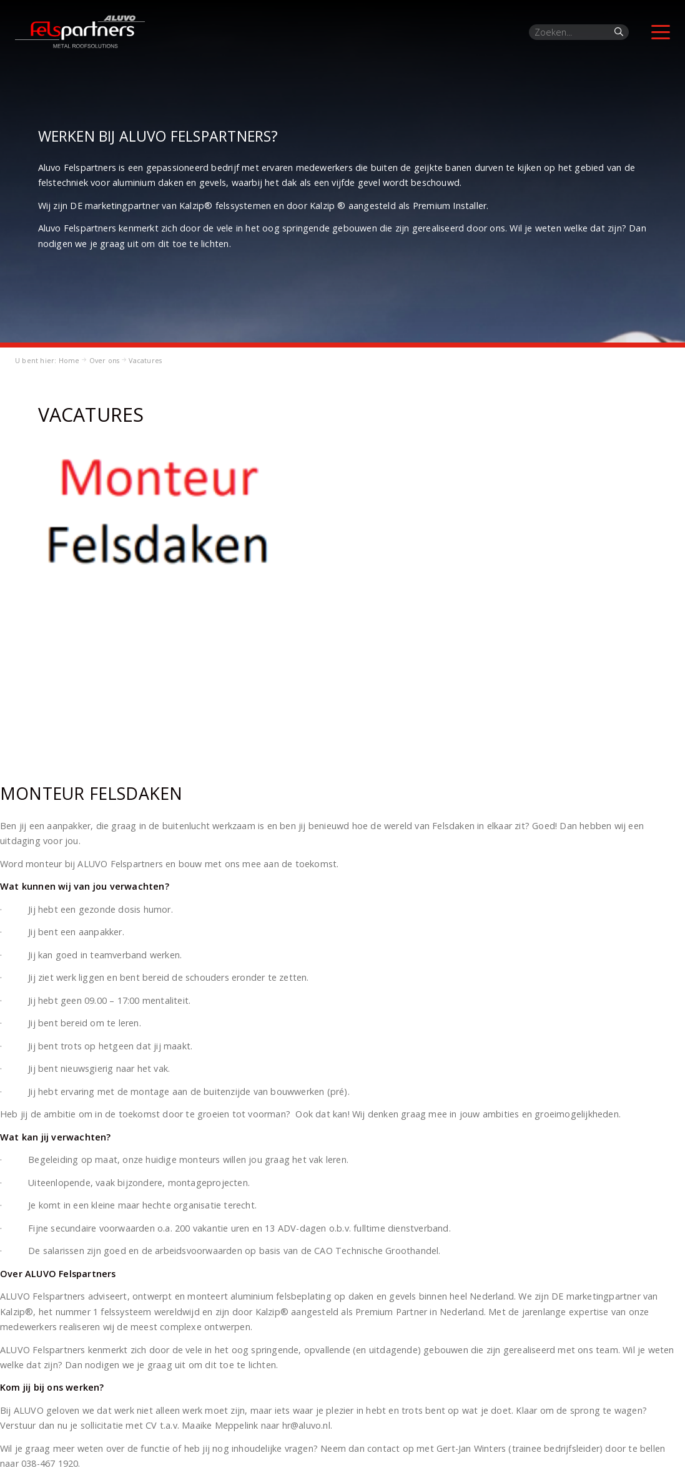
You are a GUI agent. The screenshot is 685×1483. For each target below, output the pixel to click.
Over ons (104, 360)
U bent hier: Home (47, 360)
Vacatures (145, 360)
